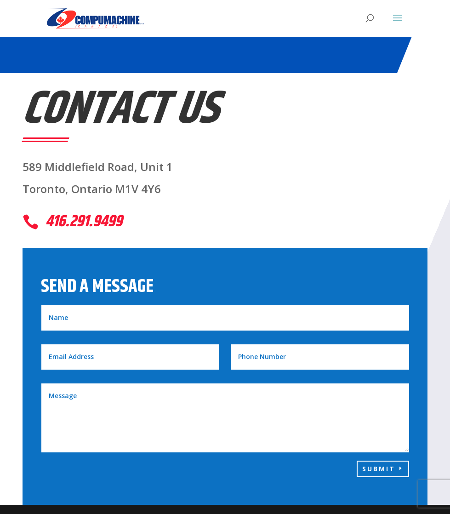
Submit (378, 468)
